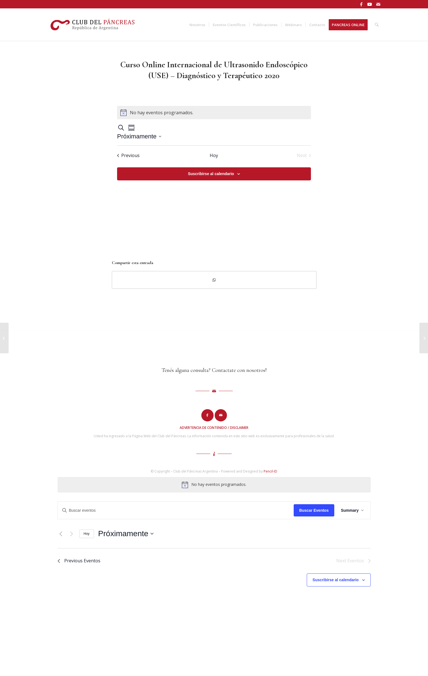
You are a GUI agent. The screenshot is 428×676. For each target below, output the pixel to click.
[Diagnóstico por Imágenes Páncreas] (4, 338)
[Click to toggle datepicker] (139, 136)
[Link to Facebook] (361, 4)
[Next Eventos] (71, 533)
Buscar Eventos (314, 510)
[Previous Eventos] (128, 155)
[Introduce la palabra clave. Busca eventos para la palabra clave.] (176, 510)
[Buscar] (376, 25)
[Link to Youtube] (370, 4)
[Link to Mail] (378, 4)
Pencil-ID (270, 471)
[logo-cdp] (93, 25)
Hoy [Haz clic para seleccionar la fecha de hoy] (214, 155)
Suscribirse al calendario (211, 174)
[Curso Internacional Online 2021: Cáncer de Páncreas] (423, 338)
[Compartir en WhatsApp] (214, 280)
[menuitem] (197, 25)
